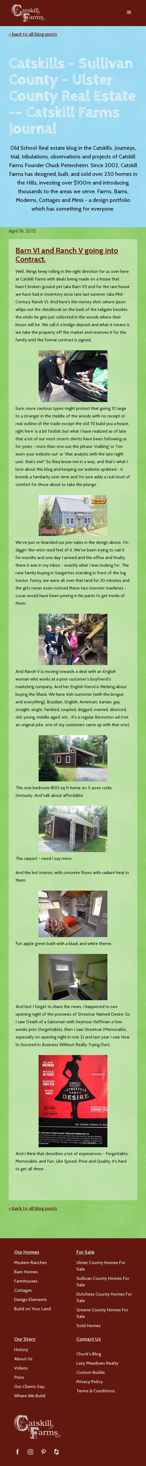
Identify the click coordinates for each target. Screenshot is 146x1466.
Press (19, 1377)
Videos (21, 1368)
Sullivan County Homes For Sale (102, 1281)
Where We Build (29, 1395)
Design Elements (30, 1299)
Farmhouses (26, 1281)
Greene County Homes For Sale (102, 1313)
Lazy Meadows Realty (97, 1363)
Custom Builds (90, 1372)
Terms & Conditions (95, 1390)
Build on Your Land (32, 1308)
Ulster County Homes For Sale (100, 1266)
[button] (129, 13)
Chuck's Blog (88, 1353)
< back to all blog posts (33, 34)
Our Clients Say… (30, 1386)
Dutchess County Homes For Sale (104, 1297)
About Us (23, 1358)
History (21, 1349)
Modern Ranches (30, 1262)
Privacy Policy (89, 1381)
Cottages (23, 1290)
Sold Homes (88, 1325)
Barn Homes (26, 1271)
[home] (27, 13)
